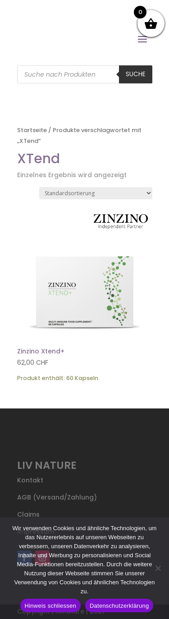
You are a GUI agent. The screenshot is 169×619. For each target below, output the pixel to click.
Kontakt (30, 480)
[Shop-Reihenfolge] (95, 193)
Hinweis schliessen (50, 605)
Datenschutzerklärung (119, 605)
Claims (28, 514)
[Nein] (157, 568)
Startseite (32, 130)
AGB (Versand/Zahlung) (57, 497)
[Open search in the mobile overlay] (84, 74)
